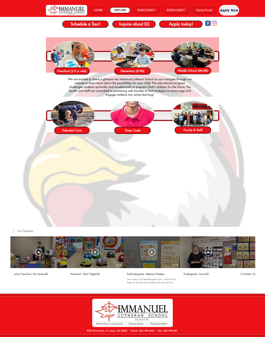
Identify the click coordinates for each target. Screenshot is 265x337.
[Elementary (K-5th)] (132, 71)
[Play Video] (38, 252)
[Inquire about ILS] (134, 24)
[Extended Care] (72, 130)
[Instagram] (214, 23)
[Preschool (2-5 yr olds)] (72, 71)
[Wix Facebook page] (208, 23)
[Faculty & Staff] (193, 130)
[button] (23, 231)
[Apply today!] (180, 24)
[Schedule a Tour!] (85, 24)
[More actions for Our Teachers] (23, 231)
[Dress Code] (132, 130)
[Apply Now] (229, 10)
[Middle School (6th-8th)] (193, 70)
